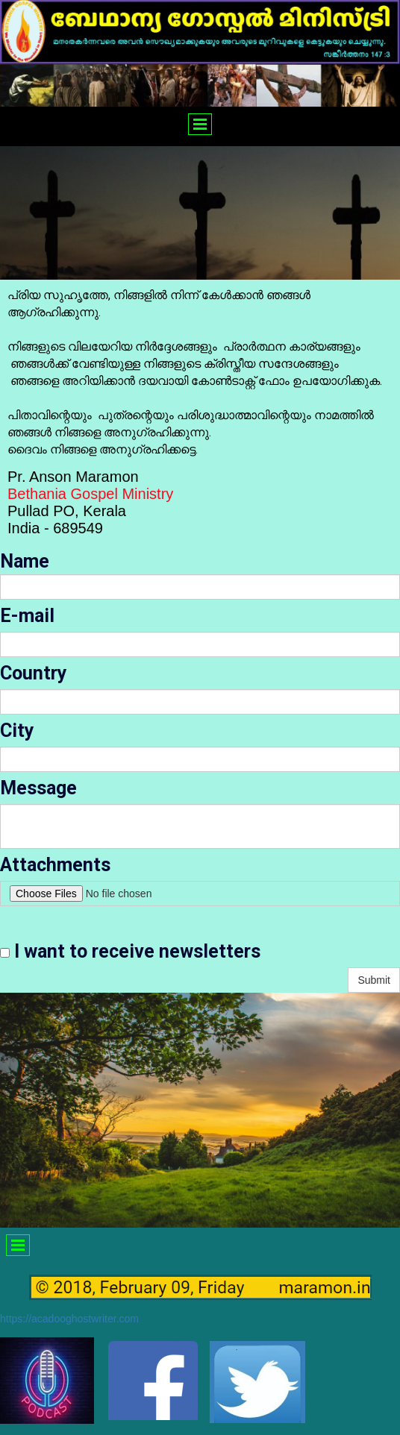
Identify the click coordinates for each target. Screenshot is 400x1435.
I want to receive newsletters (130, 951)
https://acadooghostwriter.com (69, 1319)
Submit (373, 980)
